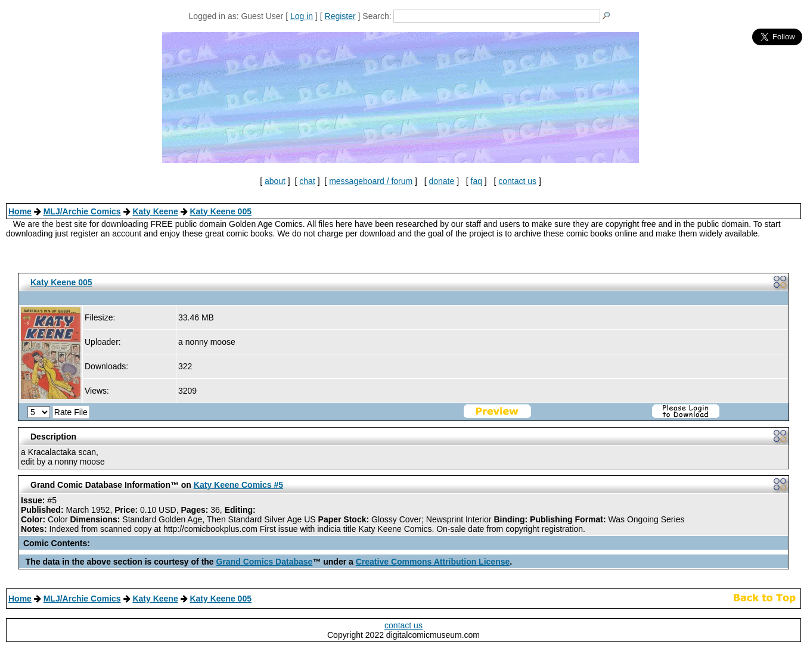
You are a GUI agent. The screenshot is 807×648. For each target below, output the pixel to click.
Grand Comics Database (264, 561)
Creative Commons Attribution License (433, 561)
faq (476, 181)
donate (441, 181)
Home (20, 211)
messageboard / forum (370, 181)
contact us (517, 181)
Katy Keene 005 (221, 211)
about (275, 181)
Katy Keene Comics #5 (238, 485)
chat (307, 181)
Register (340, 16)
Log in (301, 16)
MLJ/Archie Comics (82, 211)
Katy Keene (155, 211)
